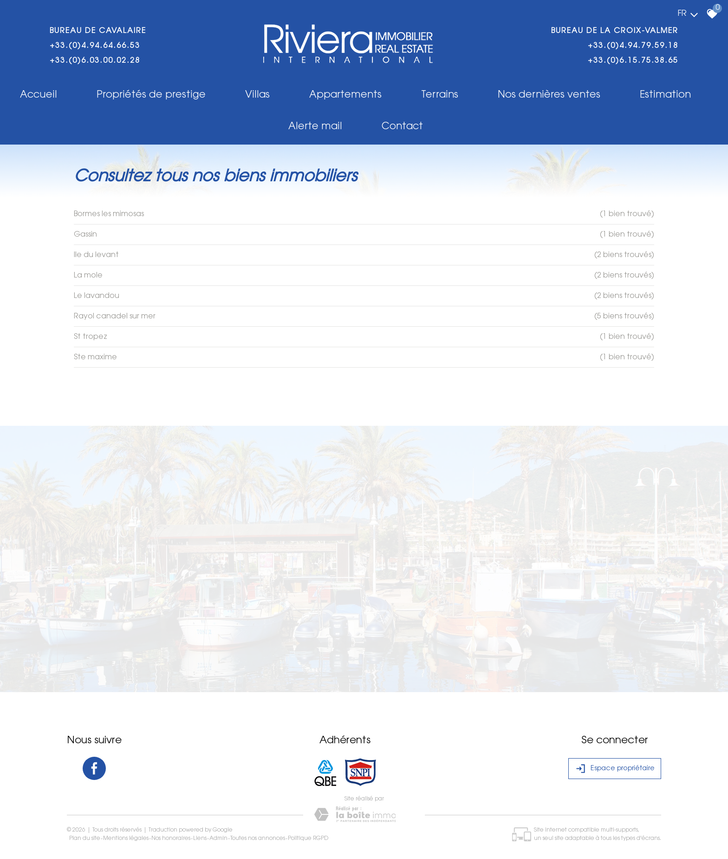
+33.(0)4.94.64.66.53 (95, 46)
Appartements (345, 95)
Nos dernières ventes (549, 95)
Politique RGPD (308, 838)
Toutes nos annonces (257, 838)
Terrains (439, 95)
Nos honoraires (170, 838)
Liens (200, 838)
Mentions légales (126, 838)
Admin (218, 838)
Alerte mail (315, 127)
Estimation (665, 95)
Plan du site (84, 838)
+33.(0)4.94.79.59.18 (633, 46)
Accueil (38, 95)
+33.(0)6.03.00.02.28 (95, 61)
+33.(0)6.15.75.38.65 (633, 61)
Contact (402, 127)
